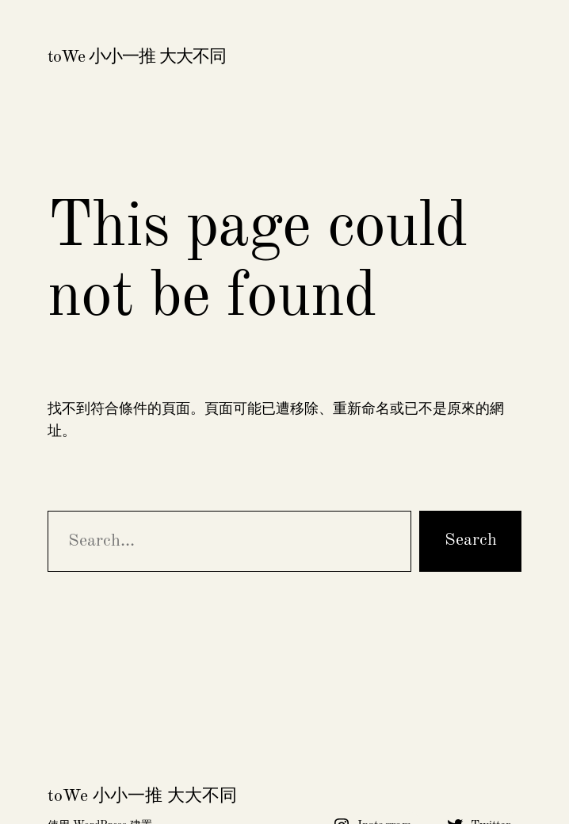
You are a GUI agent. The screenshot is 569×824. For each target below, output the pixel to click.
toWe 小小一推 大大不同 (137, 57)
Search (471, 540)
